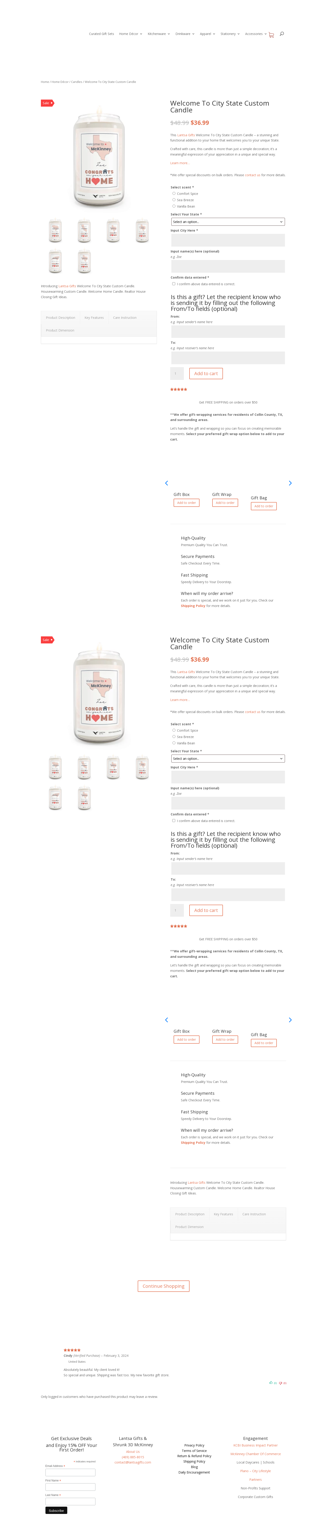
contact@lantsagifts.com (133, 1462)
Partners (255, 1479)
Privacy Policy (194, 1445)
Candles (76, 82)
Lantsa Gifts (67, 286)
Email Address (55, 1466)
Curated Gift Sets (101, 34)
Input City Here (184, 230)
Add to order (186, 502)
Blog (194, 1467)
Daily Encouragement (194, 1472)
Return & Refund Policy (194, 1456)
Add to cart (206, 373)
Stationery (228, 34)
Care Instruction (125, 317)
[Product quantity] (177, 373)
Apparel (205, 34)
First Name (53, 1481)
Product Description (60, 317)
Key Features (94, 317)
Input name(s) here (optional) (195, 251)
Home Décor (128, 34)
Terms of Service (194, 1451)
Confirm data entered (190, 277)
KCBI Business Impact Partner (255, 1445)
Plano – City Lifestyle (255, 1471)
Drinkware (182, 34)
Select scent (182, 187)
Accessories (254, 34)
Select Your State (186, 214)
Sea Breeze (185, 200)
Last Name (53, 1495)
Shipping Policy (193, 606)
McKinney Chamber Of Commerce (255, 1454)
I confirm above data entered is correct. (206, 284)
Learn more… (180, 163)
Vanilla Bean (186, 206)
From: (175, 316)
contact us (252, 175)
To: (173, 342)
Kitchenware (157, 34)
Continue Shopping (164, 1286)
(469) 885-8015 (133, 1457)
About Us (133, 1451)
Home (45, 82)
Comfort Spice (187, 193)
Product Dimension (60, 330)
